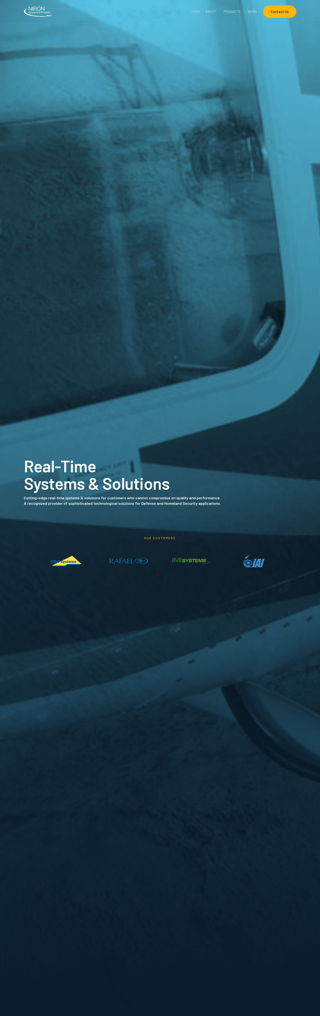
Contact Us (280, 11)
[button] (212, 11)
